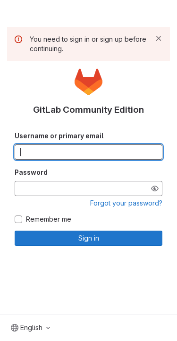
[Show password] (154, 188)
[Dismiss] (158, 38)
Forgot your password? (126, 203)
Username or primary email (59, 136)
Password (31, 172)
